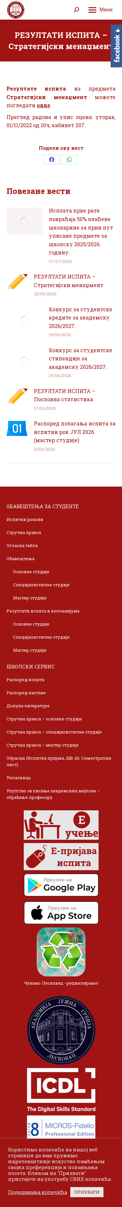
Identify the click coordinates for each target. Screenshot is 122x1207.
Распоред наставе (26, 693)
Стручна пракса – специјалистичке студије (54, 732)
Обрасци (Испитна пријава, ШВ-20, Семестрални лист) (59, 761)
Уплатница (19, 778)
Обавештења (20, 558)
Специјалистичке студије (41, 585)
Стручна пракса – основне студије (44, 719)
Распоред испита (25, 679)
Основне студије (31, 572)
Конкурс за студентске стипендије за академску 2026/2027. (80, 358)
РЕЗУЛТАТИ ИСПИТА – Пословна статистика (64, 395)
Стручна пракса (24, 532)
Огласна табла (22, 545)
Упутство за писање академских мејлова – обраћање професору (53, 794)
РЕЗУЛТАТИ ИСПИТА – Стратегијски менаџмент (68, 280)
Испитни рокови (25, 519)
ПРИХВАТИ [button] (87, 1192)
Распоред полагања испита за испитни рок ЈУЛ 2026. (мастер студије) (74, 431)
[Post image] (24, 221)
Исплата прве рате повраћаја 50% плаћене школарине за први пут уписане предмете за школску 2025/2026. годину (81, 231)
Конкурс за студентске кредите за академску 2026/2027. (80, 317)
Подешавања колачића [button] (37, 1192)
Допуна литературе (28, 706)
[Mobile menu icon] (100, 10)
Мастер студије (30, 598)
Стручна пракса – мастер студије (43, 745)
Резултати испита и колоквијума (43, 611)
